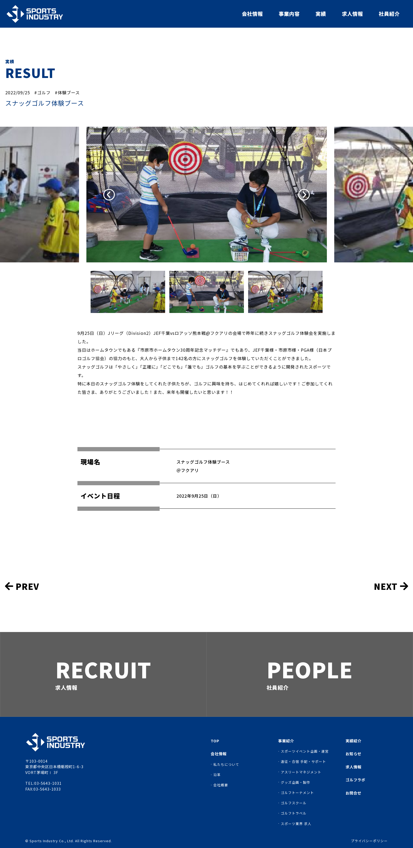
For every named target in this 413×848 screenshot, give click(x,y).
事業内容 (289, 13)
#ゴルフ (42, 92)
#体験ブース (67, 92)
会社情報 (252, 13)
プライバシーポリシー (369, 841)
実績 (321, 13)
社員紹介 (389, 13)
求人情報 (352, 13)
